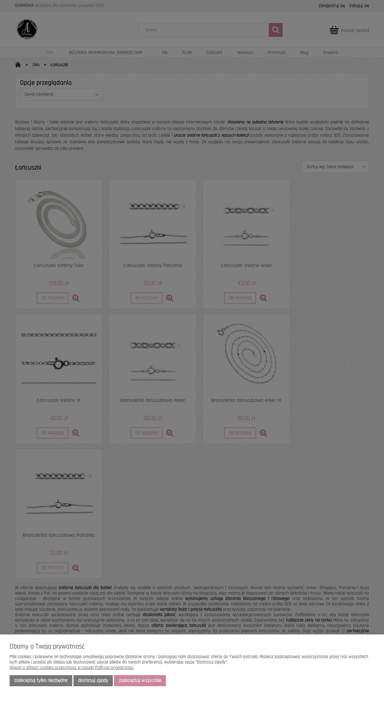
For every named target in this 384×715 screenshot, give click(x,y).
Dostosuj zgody (93, 680)
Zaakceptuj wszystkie (140, 680)
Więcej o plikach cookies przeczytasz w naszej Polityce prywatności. (72, 667)
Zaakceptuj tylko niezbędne (41, 680)
